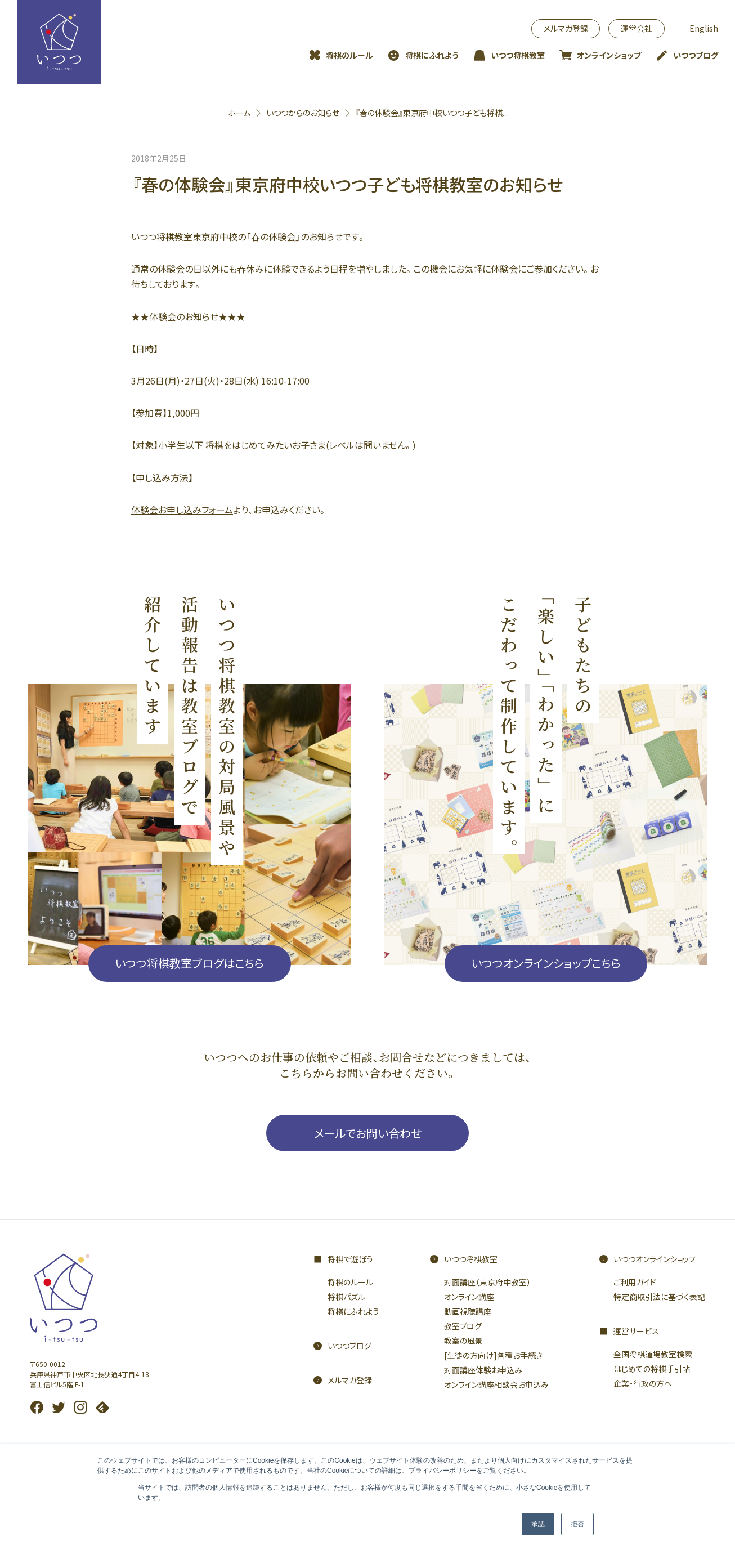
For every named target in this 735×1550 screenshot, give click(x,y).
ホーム (239, 112)
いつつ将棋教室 (518, 55)
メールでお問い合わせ (368, 1133)
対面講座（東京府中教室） (487, 1282)
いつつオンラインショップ (654, 1259)
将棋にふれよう (432, 55)
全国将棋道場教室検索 (652, 1354)
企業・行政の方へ (642, 1383)
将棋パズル (346, 1296)
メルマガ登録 (566, 28)
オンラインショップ (609, 55)
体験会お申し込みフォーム (182, 509)
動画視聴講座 (467, 1311)
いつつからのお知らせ (302, 112)
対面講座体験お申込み (483, 1369)
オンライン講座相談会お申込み (496, 1384)
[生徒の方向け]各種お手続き (493, 1355)
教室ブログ (463, 1326)
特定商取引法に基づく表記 (659, 1296)
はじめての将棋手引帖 (651, 1368)
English (703, 28)
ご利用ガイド (634, 1282)
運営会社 (636, 28)
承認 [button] (538, 1524)
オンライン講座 (469, 1296)
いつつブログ (695, 55)
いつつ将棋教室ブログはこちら (189, 963)
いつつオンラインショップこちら (546, 963)
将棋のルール (349, 55)
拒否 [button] (577, 1524)
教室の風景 (463, 1340)
